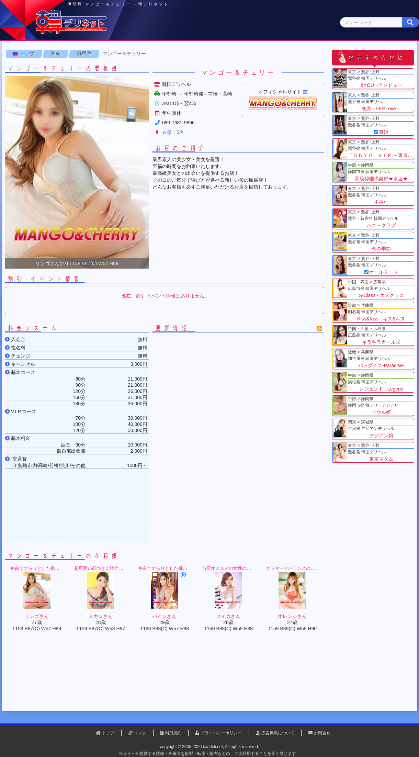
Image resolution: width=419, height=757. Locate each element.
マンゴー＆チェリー (126, 85)
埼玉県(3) (127, 67)
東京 (89, 54)
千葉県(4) (99, 67)
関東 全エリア (26, 67)
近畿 (287, 54)
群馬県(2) (155, 67)
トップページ (33, 54)
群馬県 (86, 85)
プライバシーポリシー (221, 733)
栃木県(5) (212, 67)
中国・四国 (337, 54)
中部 (238, 54)
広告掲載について (277, 733)
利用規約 (173, 733)
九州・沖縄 (386, 54)
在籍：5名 (175, 164)
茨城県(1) (184, 67)
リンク (140, 733)
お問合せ (322, 733)
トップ (29, 85)
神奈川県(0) (68, 67)
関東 (139, 53)
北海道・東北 (188, 54)
